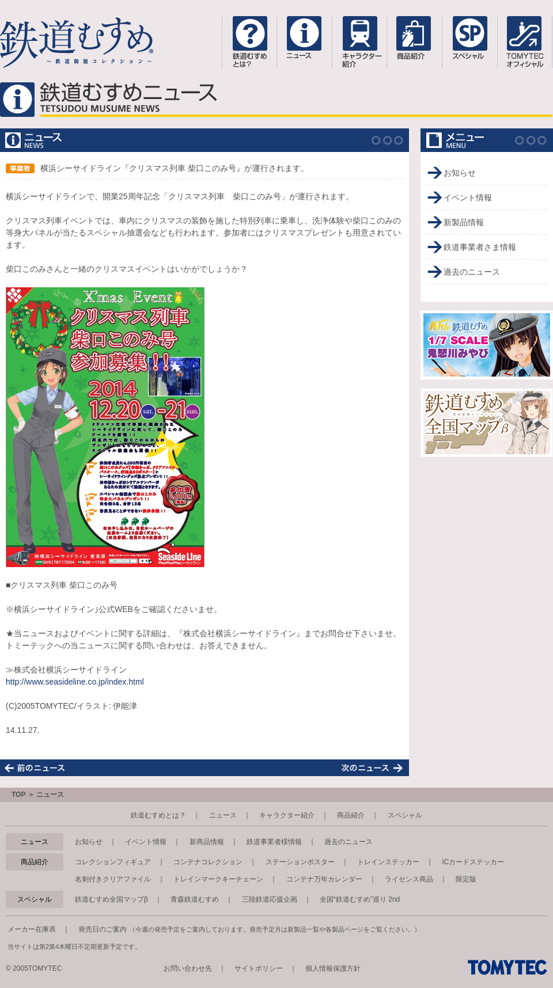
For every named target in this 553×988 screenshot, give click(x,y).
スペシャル (405, 815)
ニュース (223, 815)
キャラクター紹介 (287, 815)
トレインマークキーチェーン (218, 879)
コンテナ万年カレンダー (324, 879)
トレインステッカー (388, 862)
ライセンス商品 (409, 879)
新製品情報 (464, 222)
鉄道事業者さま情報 (480, 247)
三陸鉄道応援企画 (269, 899)
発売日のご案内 (102, 929)
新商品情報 (207, 842)
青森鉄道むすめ (195, 899)
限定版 (466, 879)
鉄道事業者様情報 (274, 842)
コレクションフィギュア (113, 862)
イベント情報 (468, 197)
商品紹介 (351, 815)
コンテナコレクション (208, 862)
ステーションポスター (300, 862)
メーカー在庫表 (31, 929)
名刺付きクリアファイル (113, 879)
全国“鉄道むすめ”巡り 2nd (360, 899)
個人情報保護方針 (333, 968)
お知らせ (460, 172)
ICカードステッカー (473, 862)
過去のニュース (472, 271)
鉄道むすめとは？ (158, 815)
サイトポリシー (258, 968)
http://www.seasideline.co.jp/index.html (75, 681)
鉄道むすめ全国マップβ (111, 899)
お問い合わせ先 (188, 968)
